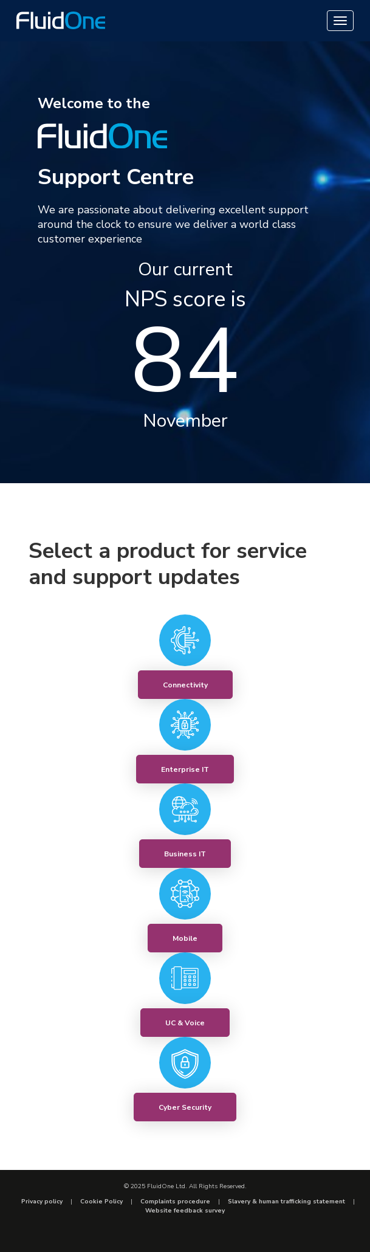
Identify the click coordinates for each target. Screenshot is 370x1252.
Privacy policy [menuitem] (42, 1201)
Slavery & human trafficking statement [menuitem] (286, 1201)
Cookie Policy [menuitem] (101, 1201)
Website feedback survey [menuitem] (185, 1210)
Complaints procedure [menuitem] (175, 1201)
